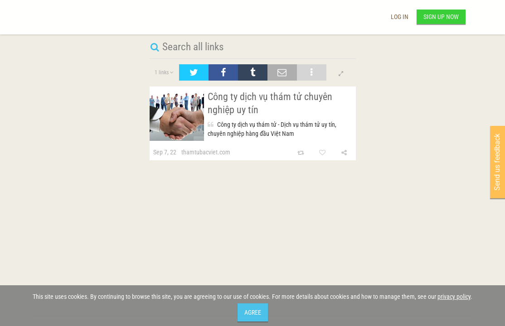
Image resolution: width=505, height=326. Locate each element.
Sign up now (441, 16)
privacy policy (454, 296)
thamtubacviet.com (205, 152)
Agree (252, 312)
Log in (399, 16)
